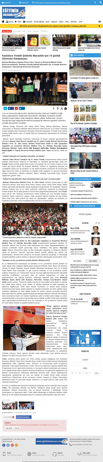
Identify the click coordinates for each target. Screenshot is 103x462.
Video (19, 22)
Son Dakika (77, 257)
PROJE (67, 22)
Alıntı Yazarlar (85, 290)
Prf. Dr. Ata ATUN (77, 295)
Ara (96, 369)
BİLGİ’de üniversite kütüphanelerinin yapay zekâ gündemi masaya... (53, 3)
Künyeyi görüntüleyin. (38, 454)
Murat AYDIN (75, 224)
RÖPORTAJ (74, 22)
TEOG (29, 27)
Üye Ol (17, 424)
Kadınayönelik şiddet (29, 409)
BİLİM (47, 22)
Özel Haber (93, 257)
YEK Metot (43, 27)
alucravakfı (17, 27)
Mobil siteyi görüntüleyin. (14, 454)
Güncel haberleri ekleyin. (90, 454)
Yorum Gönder (8, 414)
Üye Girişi (9, 424)
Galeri (11, 22)
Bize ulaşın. (61, 454)
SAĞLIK (61, 22)
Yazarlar (29, 22)
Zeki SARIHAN (75, 235)
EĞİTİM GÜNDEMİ (39, 22)
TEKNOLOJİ (54, 22)
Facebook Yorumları (23, 413)
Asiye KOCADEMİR (77, 245)
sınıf (23, 27)
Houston (35, 27)
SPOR (80, 22)
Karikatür (85, 347)
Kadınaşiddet (18, 409)
